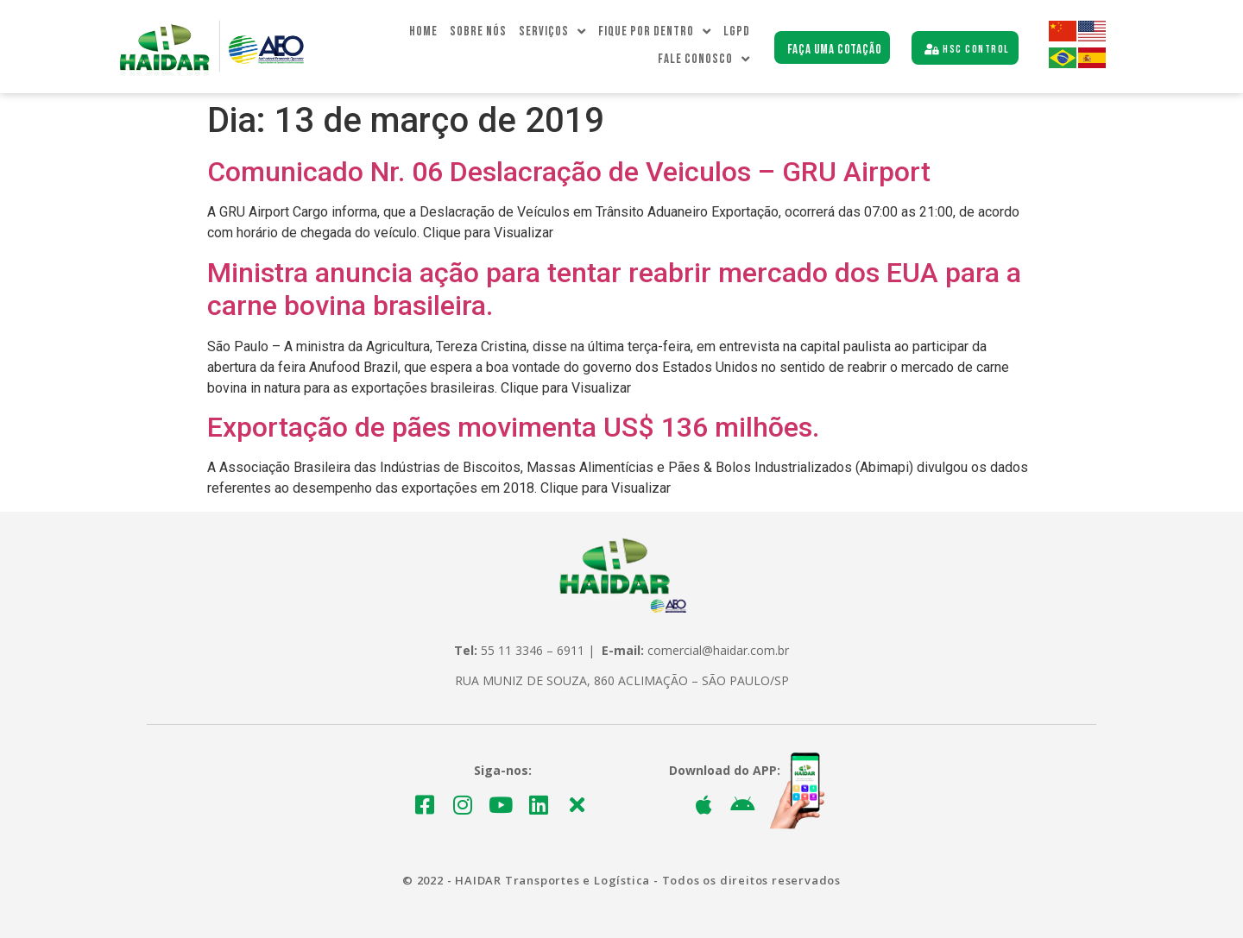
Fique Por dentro (654, 32)
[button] (832, 48)
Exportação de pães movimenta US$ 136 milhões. (513, 427)
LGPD (736, 31)
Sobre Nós (478, 31)
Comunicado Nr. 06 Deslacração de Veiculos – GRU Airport (569, 171)
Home (423, 31)
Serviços (552, 32)
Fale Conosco (704, 59)
